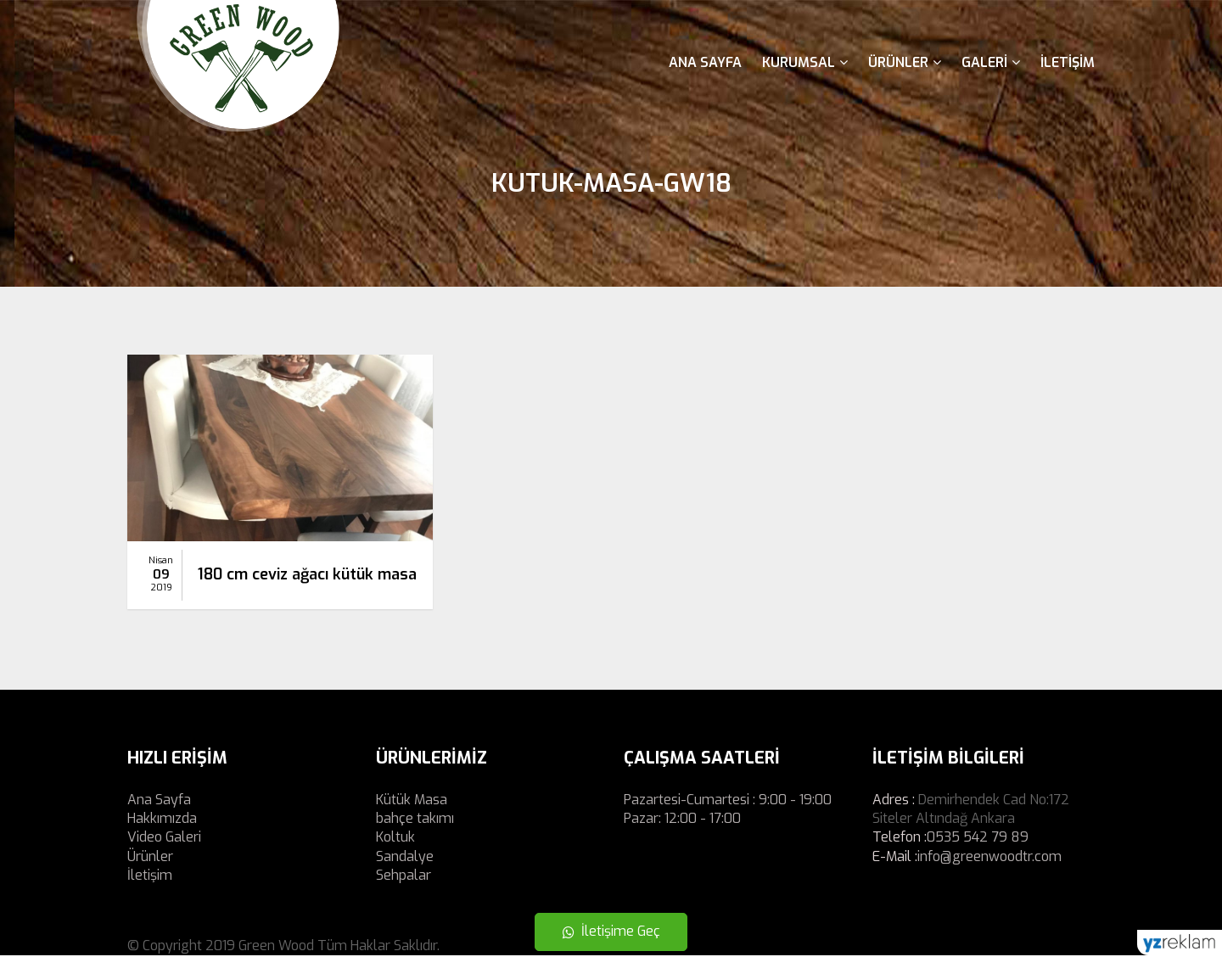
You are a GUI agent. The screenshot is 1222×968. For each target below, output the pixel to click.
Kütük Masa (411, 812)
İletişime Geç (611, 931)
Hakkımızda (162, 831)
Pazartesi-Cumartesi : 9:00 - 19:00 (728, 812)
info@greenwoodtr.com (989, 869)
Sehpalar (403, 888)
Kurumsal (805, 62)
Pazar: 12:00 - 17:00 (682, 831)
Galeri (990, 62)
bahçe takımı (415, 831)
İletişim (1067, 62)
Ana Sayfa (705, 62)
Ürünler (904, 62)
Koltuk (395, 850)
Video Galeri (164, 850)
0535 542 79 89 (978, 850)
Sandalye (405, 869)
